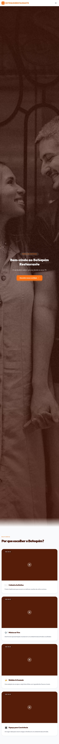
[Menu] (55, 3)
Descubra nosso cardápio (29, 278)
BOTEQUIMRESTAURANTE (15, 3)
